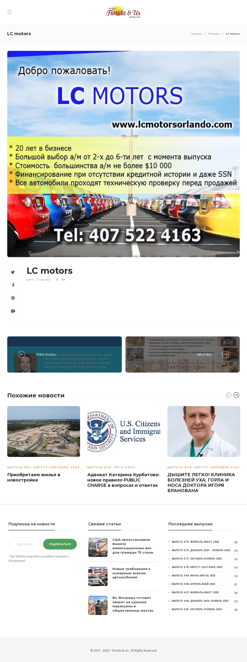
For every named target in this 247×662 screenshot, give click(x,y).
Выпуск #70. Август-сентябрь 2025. (197, 567)
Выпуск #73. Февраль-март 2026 (195, 541)
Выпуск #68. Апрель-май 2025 (193, 584)
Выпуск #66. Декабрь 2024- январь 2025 (200, 600)
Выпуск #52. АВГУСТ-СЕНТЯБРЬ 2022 (43, 467)
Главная (196, 33)
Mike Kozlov (46, 354)
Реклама (213, 33)
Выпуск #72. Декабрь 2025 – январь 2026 (201, 550)
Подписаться (60, 544)
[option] (44, 445)
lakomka (204, 354)
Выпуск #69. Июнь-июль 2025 (193, 575)
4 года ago (43, 279)
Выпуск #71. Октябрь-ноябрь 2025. (197, 558)
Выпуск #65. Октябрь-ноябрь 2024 (197, 609)
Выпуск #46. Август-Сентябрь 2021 (203, 467)
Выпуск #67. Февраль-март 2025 (195, 592)
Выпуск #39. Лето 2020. (111, 467)
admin (31, 279)
